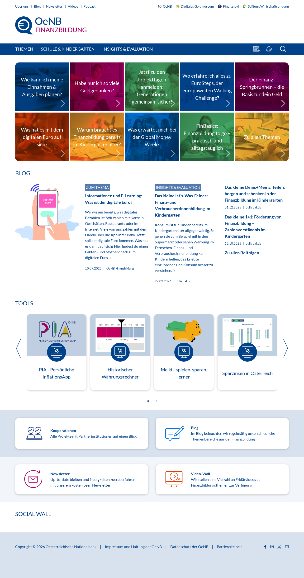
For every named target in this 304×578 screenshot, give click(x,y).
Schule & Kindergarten (68, 49)
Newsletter (54, 6)
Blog (37, 6)
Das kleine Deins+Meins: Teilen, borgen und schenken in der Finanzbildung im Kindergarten (255, 194)
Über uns (22, 6)
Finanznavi (228, 6)
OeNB (165, 6)
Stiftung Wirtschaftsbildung (266, 6)
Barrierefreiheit (229, 546)
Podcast (89, 6)
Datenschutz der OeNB (189, 546)
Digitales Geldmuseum (195, 6)
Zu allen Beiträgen (242, 252)
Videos (73, 6)
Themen (24, 49)
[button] (148, 401)
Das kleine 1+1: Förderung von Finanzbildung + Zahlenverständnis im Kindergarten (253, 226)
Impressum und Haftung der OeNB (133, 546)
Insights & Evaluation (127, 49)
